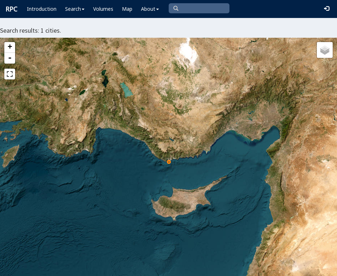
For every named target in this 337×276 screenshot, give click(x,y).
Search (75, 8)
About (150, 8)
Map (127, 8)
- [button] (9, 58)
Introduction (41, 8)
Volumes (103, 8)
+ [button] (10, 47)
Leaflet (78, 267)
